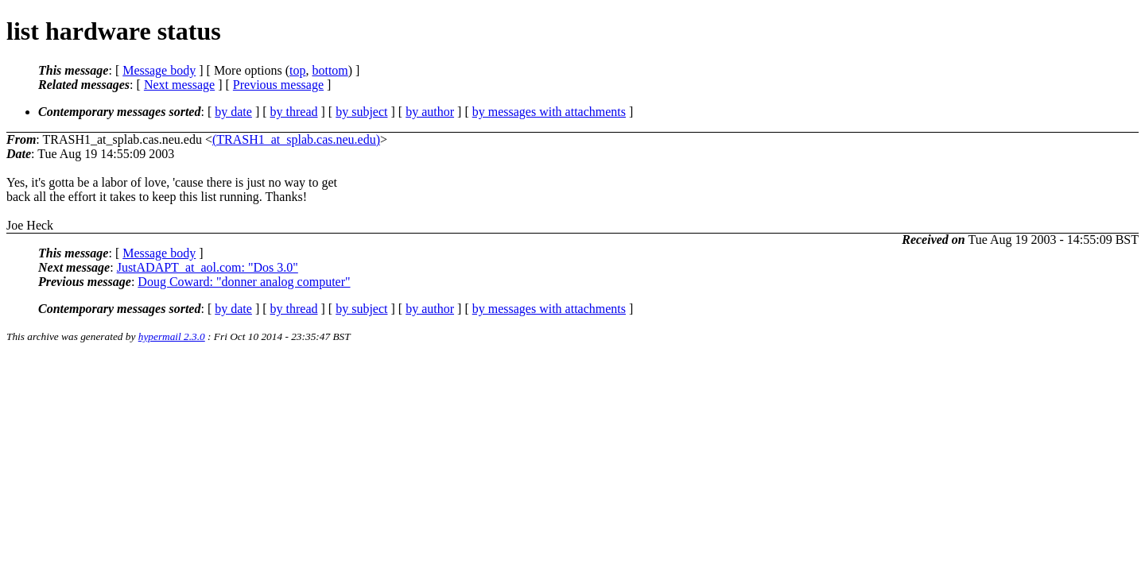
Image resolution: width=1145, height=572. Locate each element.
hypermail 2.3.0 (171, 336)
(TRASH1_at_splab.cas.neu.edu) (296, 139)
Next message (179, 84)
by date (233, 111)
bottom (329, 70)
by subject (361, 111)
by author (430, 111)
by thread (294, 111)
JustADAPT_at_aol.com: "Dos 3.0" (207, 267)
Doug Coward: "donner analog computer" (244, 281)
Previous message (278, 84)
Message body (159, 70)
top (297, 70)
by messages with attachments (549, 111)
